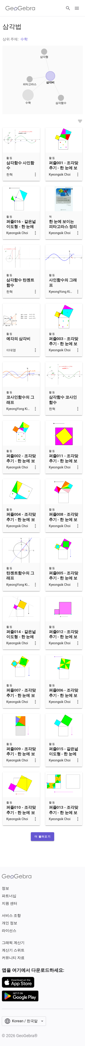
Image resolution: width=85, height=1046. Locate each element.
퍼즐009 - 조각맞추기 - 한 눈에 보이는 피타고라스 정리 (21, 756)
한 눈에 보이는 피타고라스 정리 (63, 224)
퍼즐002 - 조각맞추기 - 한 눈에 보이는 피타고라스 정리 (21, 463)
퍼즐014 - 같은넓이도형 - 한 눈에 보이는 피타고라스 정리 (21, 639)
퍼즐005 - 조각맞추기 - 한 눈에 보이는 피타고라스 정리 (63, 581)
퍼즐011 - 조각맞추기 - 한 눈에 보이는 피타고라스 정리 (63, 463)
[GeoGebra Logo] (20, 8)
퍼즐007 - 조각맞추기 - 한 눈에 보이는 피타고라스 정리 (21, 698)
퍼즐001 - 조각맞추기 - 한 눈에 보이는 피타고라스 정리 (63, 170)
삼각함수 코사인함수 (63, 399)
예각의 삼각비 (18, 338)
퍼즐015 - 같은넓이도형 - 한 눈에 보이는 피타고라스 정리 (63, 756)
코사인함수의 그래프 (20, 399)
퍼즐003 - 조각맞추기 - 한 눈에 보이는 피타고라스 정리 (63, 346)
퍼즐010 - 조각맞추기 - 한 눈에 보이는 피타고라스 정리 (21, 815)
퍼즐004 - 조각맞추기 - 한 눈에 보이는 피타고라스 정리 (21, 522)
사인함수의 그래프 (63, 282)
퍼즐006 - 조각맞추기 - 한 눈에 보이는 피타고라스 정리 (63, 698)
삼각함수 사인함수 (20, 165)
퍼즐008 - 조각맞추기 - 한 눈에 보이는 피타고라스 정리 (63, 522)
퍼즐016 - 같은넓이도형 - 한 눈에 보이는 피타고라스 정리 (21, 229)
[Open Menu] (77, 8)
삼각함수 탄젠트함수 (20, 282)
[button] (42, 836)
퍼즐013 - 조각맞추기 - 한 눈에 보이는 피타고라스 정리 (63, 815)
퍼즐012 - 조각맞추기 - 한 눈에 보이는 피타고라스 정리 (63, 639)
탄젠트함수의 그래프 (20, 575)
